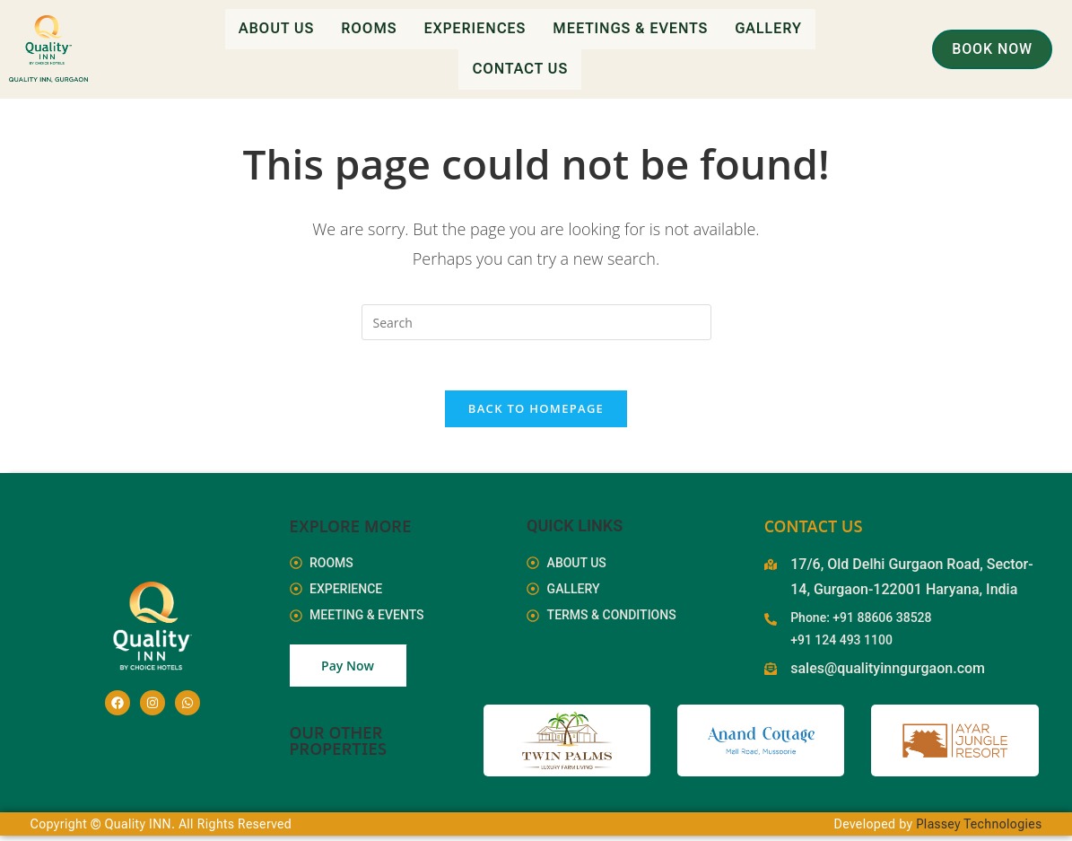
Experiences (475, 28)
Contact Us (520, 67)
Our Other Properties (339, 746)
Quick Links (575, 530)
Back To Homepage (536, 413)
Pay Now (347, 670)
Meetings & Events (630, 28)
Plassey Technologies (978, 829)
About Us (276, 28)
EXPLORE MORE (351, 530)
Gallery (768, 28)
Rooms (369, 28)
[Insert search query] (536, 322)
